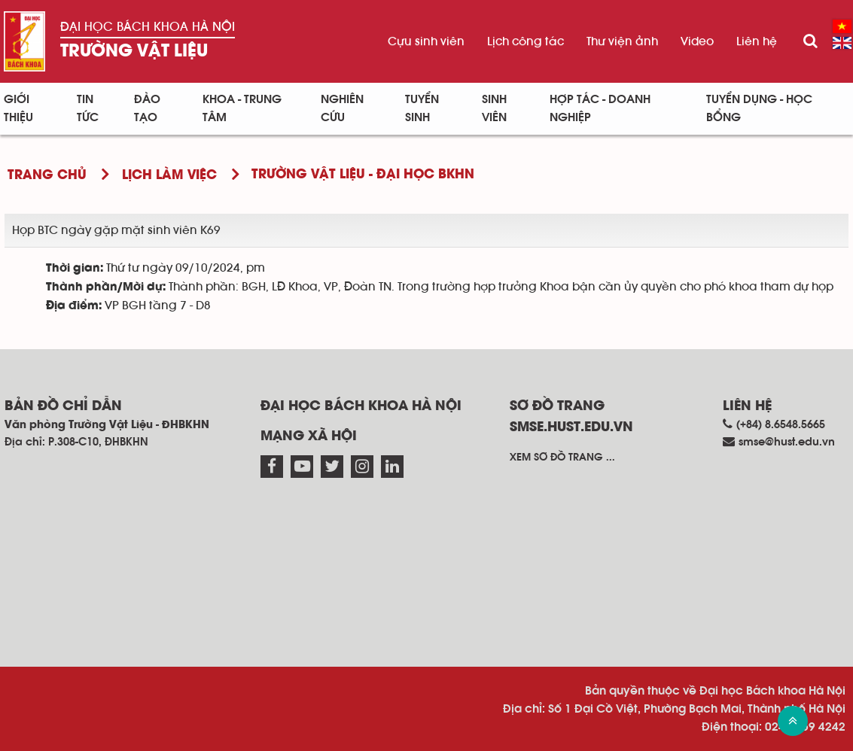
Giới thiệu (18, 108)
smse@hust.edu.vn (787, 442)
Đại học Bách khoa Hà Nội (147, 26)
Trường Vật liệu (134, 51)
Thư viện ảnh (622, 41)
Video (697, 41)
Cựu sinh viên (426, 41)
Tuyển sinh (422, 108)
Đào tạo (147, 108)
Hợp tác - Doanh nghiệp (600, 108)
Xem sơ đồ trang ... (562, 457)
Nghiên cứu (342, 108)
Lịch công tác (525, 41)
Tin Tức (88, 108)
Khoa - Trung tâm (242, 108)
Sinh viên (494, 108)
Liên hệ (756, 41)
